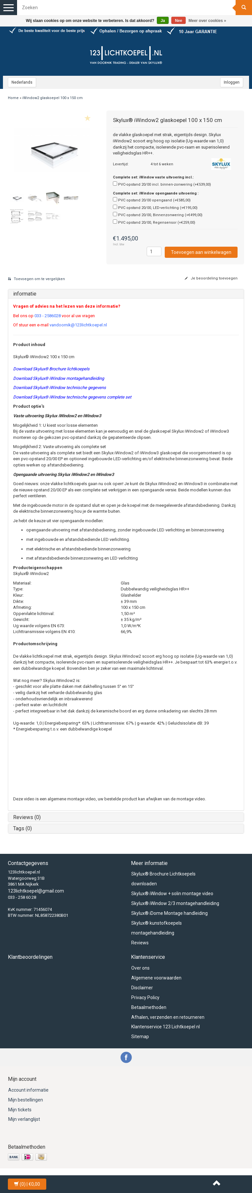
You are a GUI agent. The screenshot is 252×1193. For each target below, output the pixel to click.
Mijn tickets (20, 1109)
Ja (162, 20)
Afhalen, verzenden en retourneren (167, 1017)
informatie (24, 294)
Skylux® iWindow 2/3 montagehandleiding (175, 903)
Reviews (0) (27, 817)
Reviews (140, 942)
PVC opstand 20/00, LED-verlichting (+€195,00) (158, 208)
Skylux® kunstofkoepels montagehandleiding (156, 928)
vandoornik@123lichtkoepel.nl (78, 324)
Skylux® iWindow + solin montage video (172, 893)
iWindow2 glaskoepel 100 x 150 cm (52, 98)
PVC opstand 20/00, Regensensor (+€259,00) (156, 222)
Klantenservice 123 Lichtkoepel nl (165, 1026)
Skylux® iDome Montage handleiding (169, 913)
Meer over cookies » (207, 20)
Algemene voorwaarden (156, 977)
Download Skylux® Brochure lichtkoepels (51, 368)
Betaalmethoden (148, 1007)
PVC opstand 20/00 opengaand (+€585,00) (154, 200)
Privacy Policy (145, 997)
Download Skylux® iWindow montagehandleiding (58, 378)
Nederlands (21, 82)
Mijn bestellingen (25, 1099)
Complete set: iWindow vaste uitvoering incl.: (153, 177)
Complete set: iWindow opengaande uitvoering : (156, 193)
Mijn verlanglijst (24, 1119)
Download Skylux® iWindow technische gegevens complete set (72, 397)
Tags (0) (22, 828)
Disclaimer (142, 987)
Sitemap (140, 1036)
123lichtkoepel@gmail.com (36, 891)
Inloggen (232, 82)
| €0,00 (27, 1184)
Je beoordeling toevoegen (211, 278)
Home (13, 98)
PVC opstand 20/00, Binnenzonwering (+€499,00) (160, 215)
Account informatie (28, 1090)
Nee (178, 20)
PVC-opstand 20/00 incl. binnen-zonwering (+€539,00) (164, 184)
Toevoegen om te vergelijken (36, 279)
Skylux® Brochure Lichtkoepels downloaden (163, 878)
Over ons (140, 968)
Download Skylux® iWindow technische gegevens (59, 387)
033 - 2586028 (47, 315)
